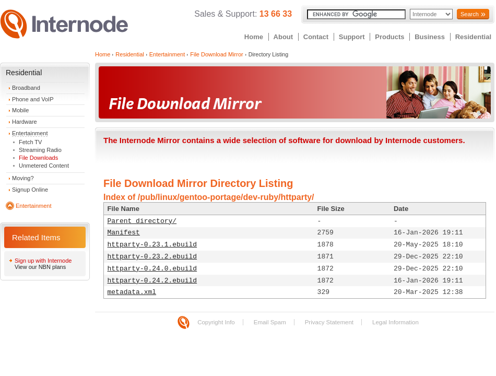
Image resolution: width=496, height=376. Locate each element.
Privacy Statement (329, 322)
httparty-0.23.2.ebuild (152, 257)
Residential (473, 37)
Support (352, 37)
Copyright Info (216, 322)
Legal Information (395, 322)
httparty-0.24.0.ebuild (152, 269)
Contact (315, 37)
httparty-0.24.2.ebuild (152, 281)
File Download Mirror (216, 54)
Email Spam (270, 322)
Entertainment (30, 133)
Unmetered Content (44, 165)
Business (430, 37)
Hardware (24, 122)
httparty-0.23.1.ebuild (152, 245)
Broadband (26, 88)
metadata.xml (132, 292)
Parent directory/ (142, 221)
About (283, 37)
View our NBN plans (40, 267)
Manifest (124, 233)
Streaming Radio (40, 150)
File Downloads (38, 158)
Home (253, 37)
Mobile (20, 110)
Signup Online (30, 189)
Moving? (23, 178)
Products (389, 37)
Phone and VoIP (33, 99)
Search (469, 14)
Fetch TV (30, 142)
